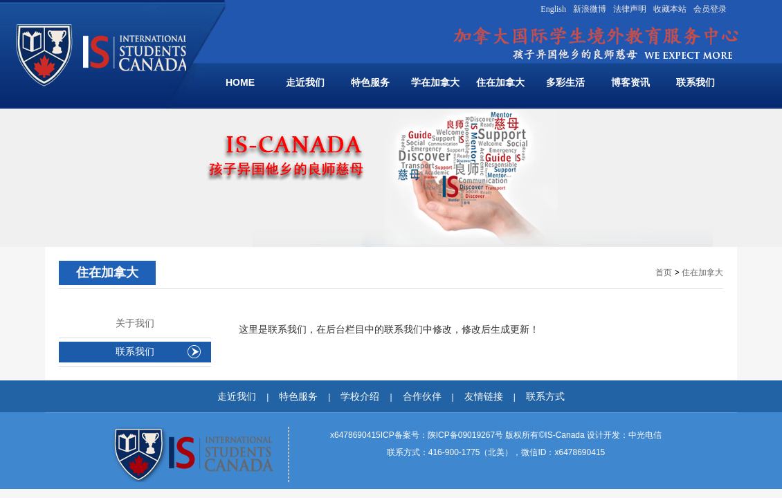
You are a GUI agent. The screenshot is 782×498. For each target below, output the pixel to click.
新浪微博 (589, 9)
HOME (240, 82)
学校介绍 (359, 396)
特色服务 (370, 82)
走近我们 (305, 82)
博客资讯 (630, 82)
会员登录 (710, 9)
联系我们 (695, 82)
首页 (663, 272)
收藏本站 (669, 9)
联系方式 (545, 396)
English (553, 9)
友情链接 (483, 396)
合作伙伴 (422, 396)
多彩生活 (565, 82)
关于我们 (135, 323)
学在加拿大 (435, 82)
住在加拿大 (500, 82)
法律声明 (629, 9)
